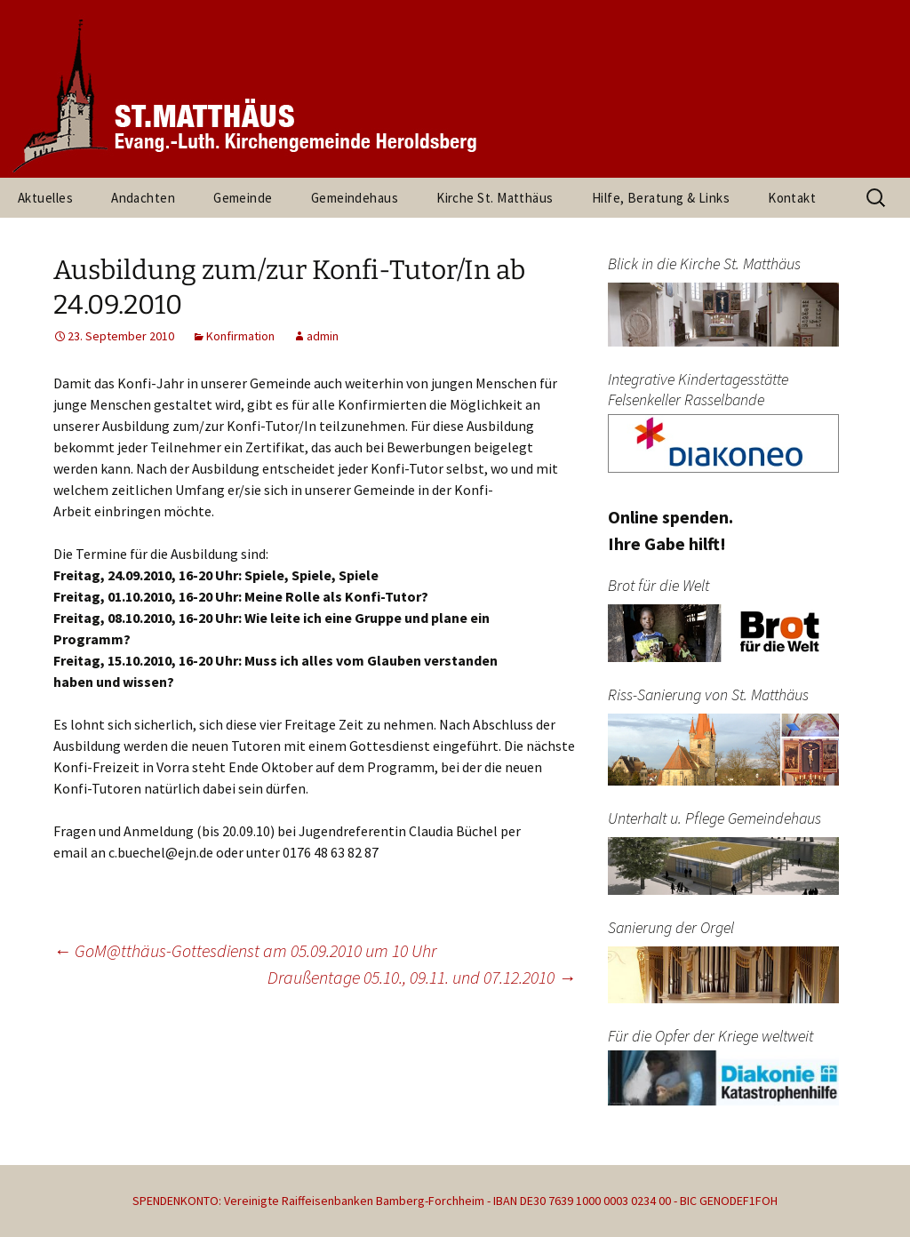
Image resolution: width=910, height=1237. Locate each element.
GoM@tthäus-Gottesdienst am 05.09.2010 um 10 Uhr (244, 950)
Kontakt (792, 197)
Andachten (143, 197)
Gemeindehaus (354, 197)
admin (323, 336)
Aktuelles (45, 197)
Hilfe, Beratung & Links (661, 197)
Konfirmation (240, 336)
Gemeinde (243, 197)
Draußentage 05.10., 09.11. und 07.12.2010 (421, 977)
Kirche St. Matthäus (495, 197)
